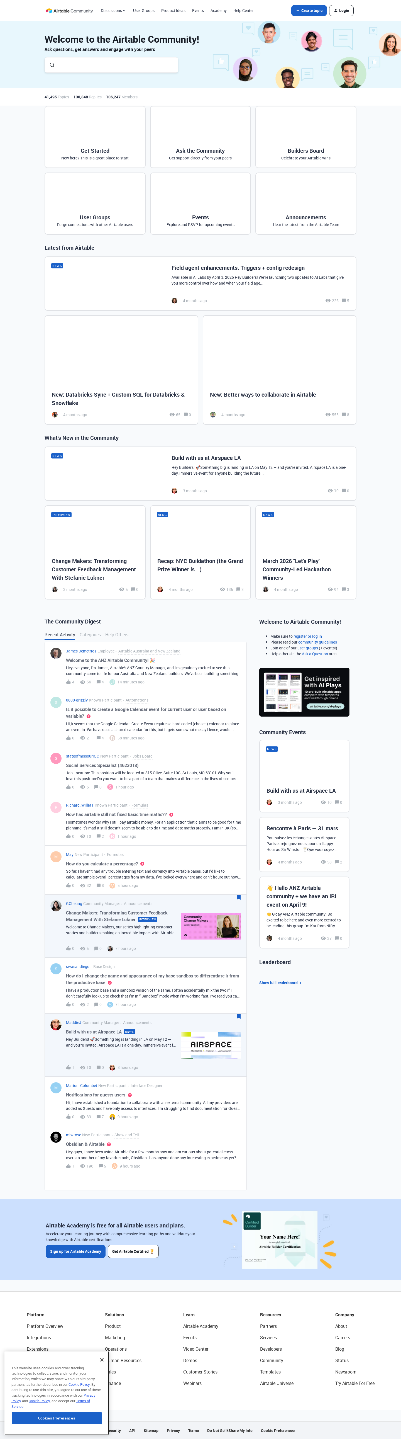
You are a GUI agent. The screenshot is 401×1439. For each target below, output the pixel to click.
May (70, 854)
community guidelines (317, 642)
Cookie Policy (79, 1419)
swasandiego (77, 966)
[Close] (102, 1395)
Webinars (192, 1383)
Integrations (39, 1337)
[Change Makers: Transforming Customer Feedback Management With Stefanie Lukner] (95, 552)
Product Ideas (173, 10)
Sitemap (151, 1430)
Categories (90, 635)
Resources (270, 1315)
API (132, 1430)
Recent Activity (60, 635)
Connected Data (43, 1383)
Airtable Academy (200, 1326)
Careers (342, 1337)
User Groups (144, 10)
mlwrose (73, 1134)
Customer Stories (200, 1372)
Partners (268, 1326)
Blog (339, 1349)
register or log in (308, 636)
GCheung (74, 903)
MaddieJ (73, 1022)
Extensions (37, 1349)
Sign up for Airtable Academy (75, 1251)
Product (113, 1326)
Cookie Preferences (278, 1430)
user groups (307, 648)
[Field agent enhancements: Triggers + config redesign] (200, 283)
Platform (36, 1315)
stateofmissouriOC (82, 756)
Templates (270, 1372)
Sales (110, 1372)
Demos (190, 1360)
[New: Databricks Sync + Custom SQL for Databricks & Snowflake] (121, 370)
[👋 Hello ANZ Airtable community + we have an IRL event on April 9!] (304, 912)
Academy (219, 10)
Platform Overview (45, 1326)
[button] (309, 10)
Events (198, 10)
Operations (116, 1349)
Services (268, 1337)
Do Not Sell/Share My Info (230, 1430)
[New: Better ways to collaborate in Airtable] (279, 370)
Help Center (243, 10)
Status (342, 1360)
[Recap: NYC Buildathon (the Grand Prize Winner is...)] (200, 552)
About (341, 1326)
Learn (189, 1315)
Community (271, 1360)
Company (344, 1315)
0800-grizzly (77, 700)
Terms (193, 1430)
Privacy (173, 1430)
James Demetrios (81, 651)
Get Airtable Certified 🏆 (133, 1251)
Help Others (116, 635)
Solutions (114, 1315)
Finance (113, 1383)
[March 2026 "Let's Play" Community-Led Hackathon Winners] (305, 552)
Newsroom (345, 1372)
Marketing (115, 1337)
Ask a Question (315, 653)
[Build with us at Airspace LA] (200, 473)
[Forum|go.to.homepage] (69, 10)
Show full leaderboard (281, 983)
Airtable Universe (277, 1383)
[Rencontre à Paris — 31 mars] (304, 844)
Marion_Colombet (81, 1085)
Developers (271, 1349)
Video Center (195, 1349)
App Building (39, 1360)
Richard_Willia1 (80, 805)
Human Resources (123, 1360)
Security (113, 1430)
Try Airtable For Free (355, 1383)
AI (29, 1372)
